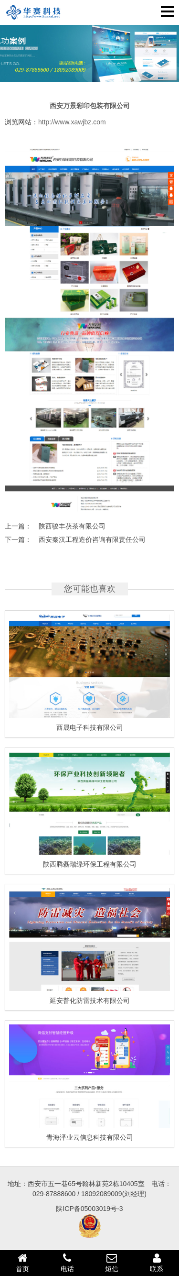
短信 (112, 1263)
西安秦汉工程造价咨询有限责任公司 (92, 539)
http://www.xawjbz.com (72, 122)
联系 (156, 1263)
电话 (67, 1263)
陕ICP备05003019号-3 (89, 1208)
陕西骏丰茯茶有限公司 (72, 526)
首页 (22, 1263)
